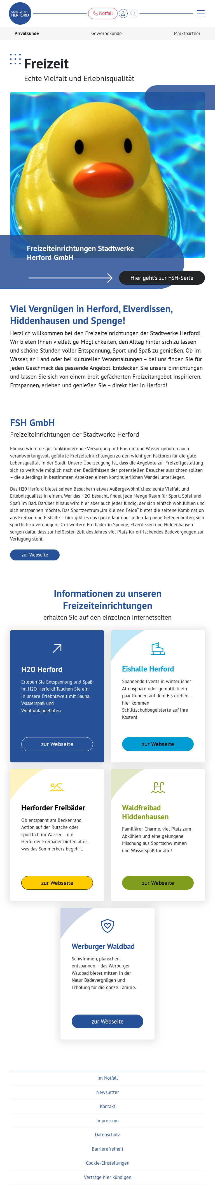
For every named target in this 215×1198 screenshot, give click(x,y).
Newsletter (107, 1092)
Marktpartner (187, 33)
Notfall (103, 13)
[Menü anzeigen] (199, 13)
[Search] (133, 13)
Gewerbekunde (106, 33)
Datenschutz (107, 1135)
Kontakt (107, 1106)
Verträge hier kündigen (107, 1177)
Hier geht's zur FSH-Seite (161, 278)
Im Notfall (107, 1078)
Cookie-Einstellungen (107, 1163)
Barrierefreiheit (107, 1149)
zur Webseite (35, 555)
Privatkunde (27, 33)
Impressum (107, 1120)
